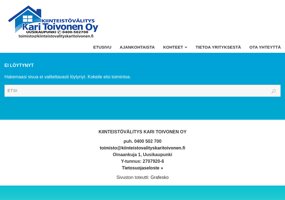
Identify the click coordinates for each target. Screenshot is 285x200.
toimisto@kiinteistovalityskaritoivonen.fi (142, 148)
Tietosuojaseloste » (142, 168)
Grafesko (160, 177)
